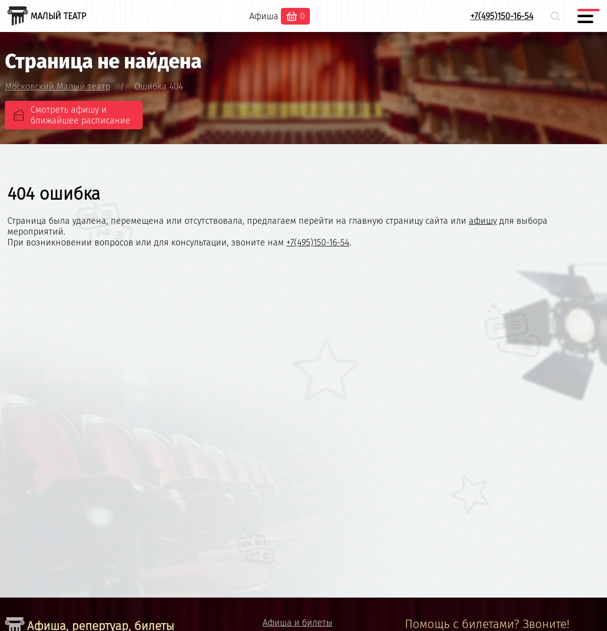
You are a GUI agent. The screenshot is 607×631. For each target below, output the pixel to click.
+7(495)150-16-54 (501, 16)
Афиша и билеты (298, 622)
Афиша (263, 16)
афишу (483, 220)
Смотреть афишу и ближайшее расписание (80, 115)
